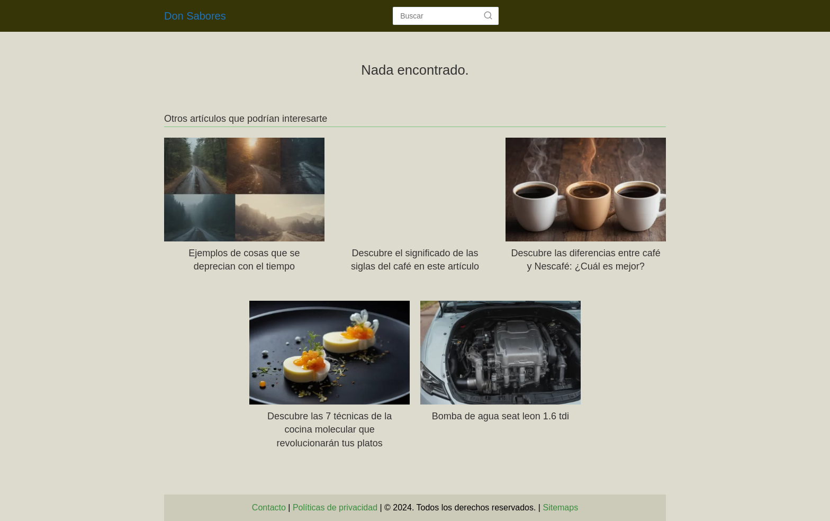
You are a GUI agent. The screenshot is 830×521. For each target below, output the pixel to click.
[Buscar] (488, 15)
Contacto (269, 507)
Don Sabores (195, 16)
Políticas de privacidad (335, 507)
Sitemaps (560, 507)
